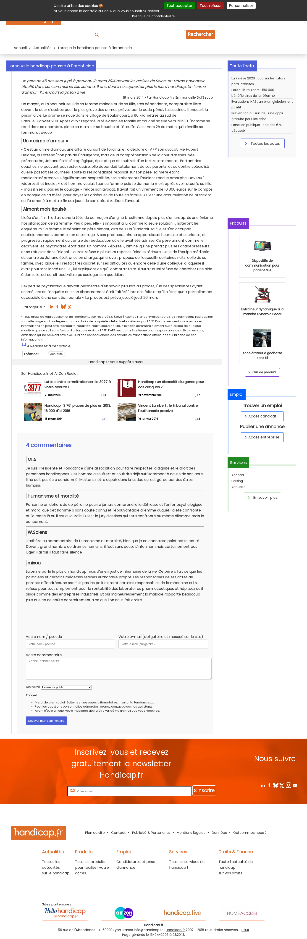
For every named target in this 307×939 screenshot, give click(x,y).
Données (219, 832)
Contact (118, 832)
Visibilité (33, 687)
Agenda (237, 475)
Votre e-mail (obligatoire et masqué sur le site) (160, 636)
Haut (245, 930)
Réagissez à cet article (50, 346)
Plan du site (95, 832)
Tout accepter (179, 5)
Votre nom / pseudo (44, 636)
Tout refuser (211, 5)
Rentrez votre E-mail (48, 791)
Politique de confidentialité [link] (153, 16)
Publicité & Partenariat (151, 832)
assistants (145, 706)
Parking (237, 481)
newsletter (151, 763)
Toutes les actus (261, 143)
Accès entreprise (261, 437)
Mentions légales (191, 832)
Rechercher (200, 34)
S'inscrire (204, 790)
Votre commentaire (44, 655)
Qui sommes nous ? (250, 832)
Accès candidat (259, 416)
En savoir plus (261, 497)
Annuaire (238, 487)
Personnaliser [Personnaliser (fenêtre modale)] (241, 5)
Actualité (56, 354)
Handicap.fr (175, 930)
